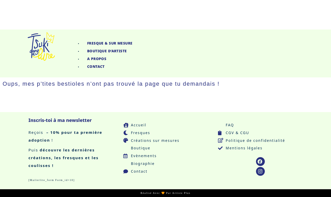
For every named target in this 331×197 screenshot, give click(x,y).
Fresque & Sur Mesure (110, 43)
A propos (97, 58)
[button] (197, 36)
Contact (96, 66)
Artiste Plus (181, 193)
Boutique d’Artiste (107, 50)
